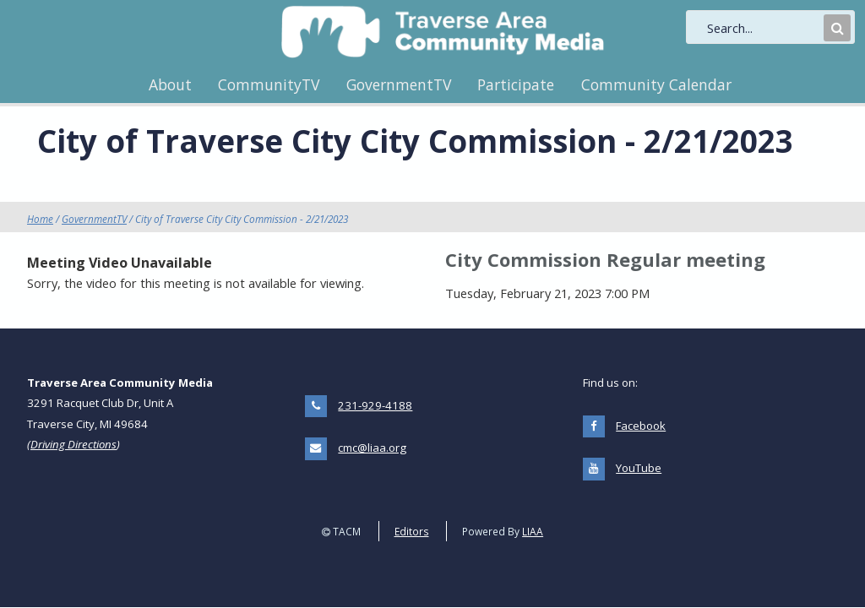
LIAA (532, 531)
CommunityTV (268, 84)
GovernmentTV (398, 84)
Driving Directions (73, 444)
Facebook (641, 425)
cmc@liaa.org (372, 447)
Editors (411, 531)
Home (40, 218)
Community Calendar (656, 84)
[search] (763, 28)
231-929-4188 (375, 405)
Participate (515, 84)
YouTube (638, 467)
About (170, 84)
